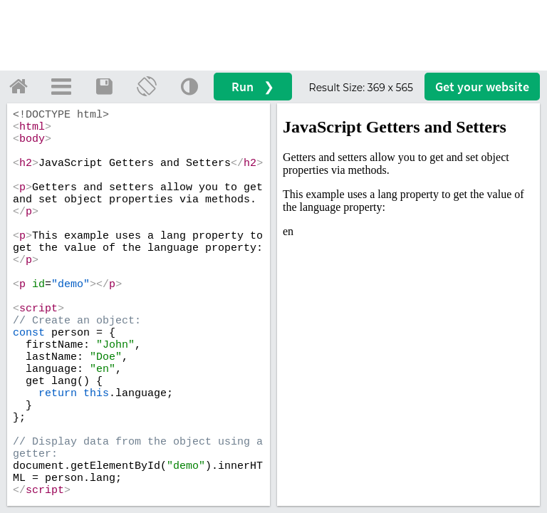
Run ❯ (252, 86)
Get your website (482, 86)
